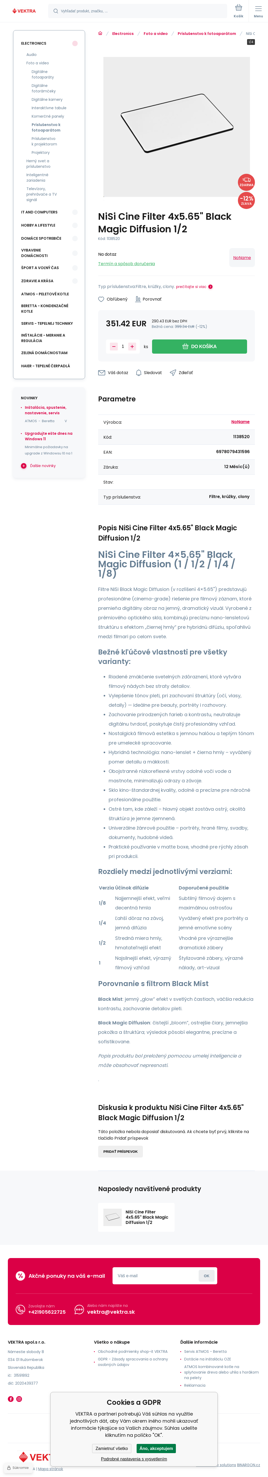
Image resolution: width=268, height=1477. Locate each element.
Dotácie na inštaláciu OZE (207, 1359)
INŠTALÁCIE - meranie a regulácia (43, 338)
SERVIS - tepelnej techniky (47, 323)
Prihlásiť (207, 1276)
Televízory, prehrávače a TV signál (41, 194)
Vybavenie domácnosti (34, 253)
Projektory (41, 152)
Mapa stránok (50, 1468)
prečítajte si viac (191, 286)
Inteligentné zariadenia (37, 177)
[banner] (24, 11)
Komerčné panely (48, 116)
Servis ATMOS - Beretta (205, 1351)
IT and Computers (39, 212)
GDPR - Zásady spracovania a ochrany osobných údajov (133, 1361)
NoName (242, 258)
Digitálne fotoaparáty (43, 74)
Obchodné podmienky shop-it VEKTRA (133, 1351)
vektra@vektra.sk (111, 1312)
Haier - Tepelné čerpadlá (45, 366)
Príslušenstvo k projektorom (44, 141)
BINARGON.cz (248, 1464)
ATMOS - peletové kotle (45, 294)
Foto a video (156, 33)
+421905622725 (47, 1311)
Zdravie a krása (37, 281)
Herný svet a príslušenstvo (38, 163)
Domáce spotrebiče (41, 238)
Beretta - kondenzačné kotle (44, 308)
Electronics (123, 33)
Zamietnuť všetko (112, 1448)
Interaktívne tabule (49, 108)
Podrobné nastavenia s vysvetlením (134, 1459)
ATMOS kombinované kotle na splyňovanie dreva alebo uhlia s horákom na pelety (221, 1372)
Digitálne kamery (47, 99)
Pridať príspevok (120, 1152)
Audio (31, 54)
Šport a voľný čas (40, 267)
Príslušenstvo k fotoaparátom (207, 33)
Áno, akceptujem (156, 1448)
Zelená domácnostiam (44, 352)
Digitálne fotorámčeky (44, 88)
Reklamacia (194, 1385)
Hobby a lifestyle (38, 225)
